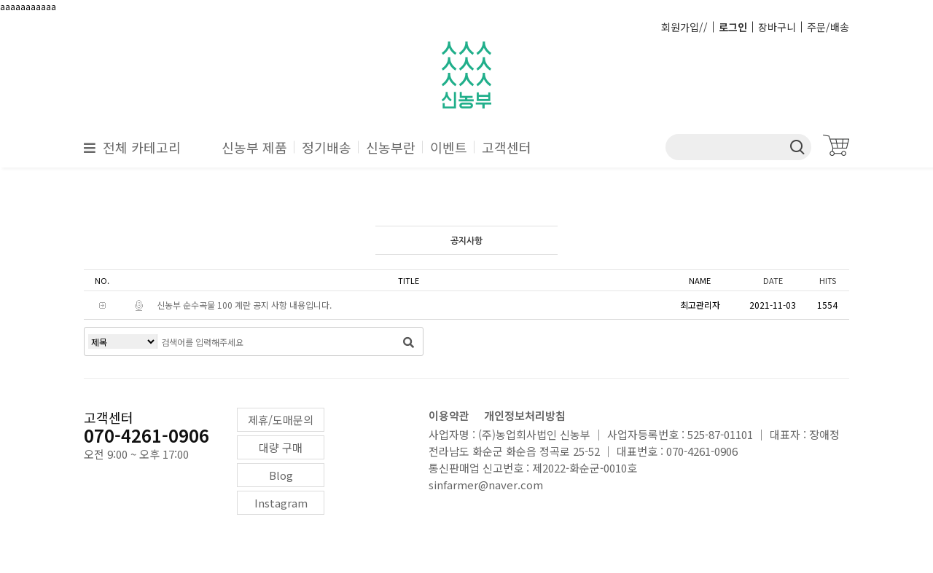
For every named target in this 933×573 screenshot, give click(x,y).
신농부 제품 (254, 147)
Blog (281, 475)
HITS (827, 280)
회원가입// (684, 27)
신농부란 (390, 147)
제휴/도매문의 (280, 419)
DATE (773, 280)
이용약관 (449, 415)
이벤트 (448, 147)
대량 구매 (280, 447)
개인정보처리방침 (525, 415)
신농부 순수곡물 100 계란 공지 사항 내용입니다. (244, 305)
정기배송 (326, 147)
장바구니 (777, 27)
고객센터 (506, 147)
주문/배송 (828, 27)
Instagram (281, 502)
